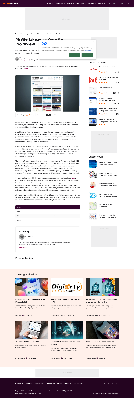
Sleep (49, 3)
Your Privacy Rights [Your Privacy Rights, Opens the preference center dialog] (48, 55)
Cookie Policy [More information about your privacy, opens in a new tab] (87, 50)
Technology (59, 3)
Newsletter (102, 3)
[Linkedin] (114, 3)
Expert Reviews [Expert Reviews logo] (9, 3)
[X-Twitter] (118, 3)
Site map (29, 383)
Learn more (26, 68)
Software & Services (37, 34)
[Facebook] (110, 3)
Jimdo (73, 178)
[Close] (93, 42)
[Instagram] (122, 3)
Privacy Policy (39, 383)
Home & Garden (72, 3)
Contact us (19, 383)
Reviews (19, 264)
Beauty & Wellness (87, 3)
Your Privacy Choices (54, 383)
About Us (67, 383)
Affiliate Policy (78, 383)
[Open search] (128, 3)
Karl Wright (23, 60)
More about (23, 247)
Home (17, 34)
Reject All (74, 55)
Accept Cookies (87, 55)
